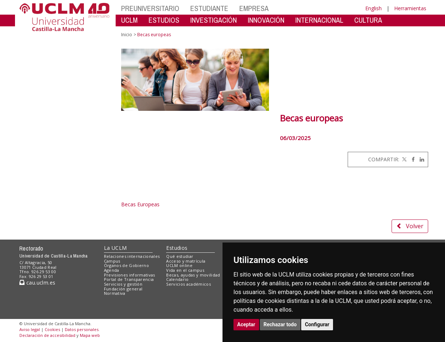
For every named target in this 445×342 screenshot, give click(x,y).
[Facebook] (411, 159)
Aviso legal (29, 329)
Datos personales (81, 329)
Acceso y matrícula (185, 261)
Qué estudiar (179, 256)
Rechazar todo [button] (280, 324)
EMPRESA (254, 8)
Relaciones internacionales (132, 256)
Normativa (115, 293)
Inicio (126, 34)
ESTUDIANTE (209, 8)
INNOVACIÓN (266, 20)
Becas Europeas (141, 204)
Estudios (176, 247)
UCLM (129, 20)
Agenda (111, 270)
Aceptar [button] (246, 324)
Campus (112, 261)
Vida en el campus (185, 270)
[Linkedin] (420, 159)
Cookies (52, 329)
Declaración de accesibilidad (47, 335)
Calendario (177, 279)
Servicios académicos (188, 284)
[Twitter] (404, 159)
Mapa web (90, 335)
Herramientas (410, 8)
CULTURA (368, 20)
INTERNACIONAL (319, 20)
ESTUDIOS (164, 20)
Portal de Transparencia (129, 279)
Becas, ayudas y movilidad (193, 275)
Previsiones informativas (129, 275)
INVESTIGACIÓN (213, 20)
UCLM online (179, 265)
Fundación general (123, 289)
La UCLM (115, 247)
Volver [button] (409, 226)
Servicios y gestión (123, 284)
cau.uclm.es (37, 282)
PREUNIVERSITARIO (150, 8)
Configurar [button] (317, 324)
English (373, 8)
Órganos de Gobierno (126, 265)
